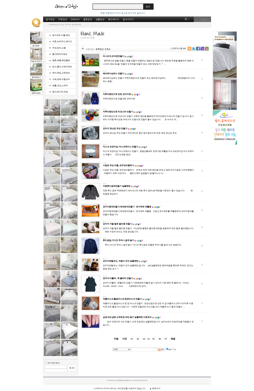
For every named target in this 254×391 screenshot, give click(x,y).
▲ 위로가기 (154, 388)
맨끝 (173, 338)
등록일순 (100, 49)
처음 (116, 338)
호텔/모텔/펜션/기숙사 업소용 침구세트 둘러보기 (122, 13)
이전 (124, 338)
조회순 (107, 49)
